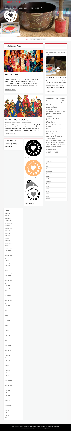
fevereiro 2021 (8, 338)
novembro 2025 (8, 223)
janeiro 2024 (8, 270)
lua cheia (48, 178)
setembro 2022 (8, 300)
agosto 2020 (8, 353)
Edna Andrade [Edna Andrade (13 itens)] (51, 107)
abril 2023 (7, 290)
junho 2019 (7, 370)
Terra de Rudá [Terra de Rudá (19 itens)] (52, 152)
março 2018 (7, 397)
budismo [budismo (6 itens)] (56, 103)
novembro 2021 (8, 318)
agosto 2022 (7, 303)
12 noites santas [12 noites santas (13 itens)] (52, 99)
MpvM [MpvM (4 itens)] (58, 136)
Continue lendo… (10, 89)
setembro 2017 (8, 407)
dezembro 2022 (8, 295)
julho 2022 (7, 305)
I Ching (48, 176)
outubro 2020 (8, 348)
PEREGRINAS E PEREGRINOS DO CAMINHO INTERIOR (16, 8)
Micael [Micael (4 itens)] (47, 131)
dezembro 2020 (8, 343)
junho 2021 (7, 330)
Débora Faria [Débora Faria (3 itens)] (56, 105)
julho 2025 (7, 233)
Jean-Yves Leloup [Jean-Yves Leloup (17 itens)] (53, 114)
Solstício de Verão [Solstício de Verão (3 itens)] (61, 144)
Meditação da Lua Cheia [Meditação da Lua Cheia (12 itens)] (55, 129)
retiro (47, 196)
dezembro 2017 (8, 405)
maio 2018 (7, 395)
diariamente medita (29, 203)
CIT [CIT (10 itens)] (61, 103)
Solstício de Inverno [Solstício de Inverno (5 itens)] (51, 144)
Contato (37, 8)
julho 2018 (7, 390)
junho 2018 (7, 392)
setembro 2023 (8, 280)
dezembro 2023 (8, 273)
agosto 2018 (7, 387)
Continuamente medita (12, 2)
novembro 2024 (8, 250)
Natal (47, 186)
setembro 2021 (8, 323)
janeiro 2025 (8, 245)
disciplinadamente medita (31, 157)
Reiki (47, 193)
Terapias (48, 198)
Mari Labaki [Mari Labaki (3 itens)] (48, 126)
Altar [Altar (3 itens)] (47, 100)
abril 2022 (7, 310)
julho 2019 (7, 368)
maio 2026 (7, 213)
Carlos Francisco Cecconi (26, 76)
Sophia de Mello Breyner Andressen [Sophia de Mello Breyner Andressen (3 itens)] (53, 146)
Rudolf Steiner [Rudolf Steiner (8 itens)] (51, 142)
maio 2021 (7, 333)
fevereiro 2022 (8, 315)
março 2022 (7, 313)
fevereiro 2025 (8, 243)
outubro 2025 (8, 225)
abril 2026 (7, 215)
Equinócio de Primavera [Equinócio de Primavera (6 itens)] (53, 111)
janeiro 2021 (7, 340)
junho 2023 (7, 288)
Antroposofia (49, 161)
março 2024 (7, 265)
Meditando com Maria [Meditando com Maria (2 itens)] (56, 126)
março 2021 (7, 335)
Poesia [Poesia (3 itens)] (64, 140)
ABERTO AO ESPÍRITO (11, 74)
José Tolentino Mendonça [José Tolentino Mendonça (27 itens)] (53, 120)
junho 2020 (7, 355)
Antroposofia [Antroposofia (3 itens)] (57, 100)
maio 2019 (7, 373)
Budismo (48, 163)
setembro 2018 (8, 385)
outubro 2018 (8, 382)
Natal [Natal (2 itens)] (62, 136)
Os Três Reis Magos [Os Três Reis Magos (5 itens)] (51, 140)
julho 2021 (7, 328)
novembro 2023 (8, 275)
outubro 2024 (8, 253)
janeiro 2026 (8, 218)
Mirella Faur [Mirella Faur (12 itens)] (54, 131)
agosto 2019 (7, 365)
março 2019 (7, 375)
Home (27, 39)
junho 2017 (7, 412)
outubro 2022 (8, 298)
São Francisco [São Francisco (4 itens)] (49, 147)
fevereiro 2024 (8, 268)
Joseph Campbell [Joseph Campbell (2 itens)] (49, 116)
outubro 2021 (8, 320)
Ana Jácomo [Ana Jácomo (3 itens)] (51, 100)
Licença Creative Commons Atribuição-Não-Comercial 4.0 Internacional (44, 426)
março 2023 (7, 293)
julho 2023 (7, 285)
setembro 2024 (8, 255)
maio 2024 (7, 263)
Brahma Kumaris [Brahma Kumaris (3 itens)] (49, 103)
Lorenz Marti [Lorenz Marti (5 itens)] (58, 125)
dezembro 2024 (8, 248)
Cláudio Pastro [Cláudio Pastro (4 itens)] (49, 105)
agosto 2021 (7, 325)
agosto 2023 (7, 283)
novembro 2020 (8, 345)
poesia (47, 191)
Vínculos (31, 8)
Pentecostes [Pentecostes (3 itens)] (59, 140)
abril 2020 (7, 358)
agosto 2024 (8, 258)
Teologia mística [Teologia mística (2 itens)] (49, 149)
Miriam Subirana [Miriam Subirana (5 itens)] (50, 134)
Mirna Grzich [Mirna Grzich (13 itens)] (51, 136)
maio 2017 (7, 415)
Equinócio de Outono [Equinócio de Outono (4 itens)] (51, 109)
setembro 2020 (8, 350)
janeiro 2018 (7, 402)
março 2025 (7, 240)
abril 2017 (7, 417)
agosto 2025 (7, 230)
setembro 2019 (8, 363)
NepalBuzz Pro (47, 428)
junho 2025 (7, 235)
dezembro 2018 (8, 377)
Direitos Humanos (50, 173)
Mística (48, 183)
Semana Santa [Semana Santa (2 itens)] (61, 142)
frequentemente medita (30, 177)
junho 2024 (7, 260)
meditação (48, 181)
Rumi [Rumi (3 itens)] (57, 142)
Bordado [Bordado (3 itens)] (62, 100)
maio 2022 (7, 308)
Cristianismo (8, 76)
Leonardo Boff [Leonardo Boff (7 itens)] (50, 125)
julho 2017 (7, 410)
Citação (48, 168)
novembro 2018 (8, 380)
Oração (47, 188)
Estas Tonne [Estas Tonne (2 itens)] (63, 111)
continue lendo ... (51, 91)
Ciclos (47, 166)
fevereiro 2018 (8, 400)
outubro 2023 (8, 278)
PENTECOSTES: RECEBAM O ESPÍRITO (16, 119)
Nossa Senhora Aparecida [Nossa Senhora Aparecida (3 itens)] (51, 138)
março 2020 (7, 360)
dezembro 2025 (8, 220)
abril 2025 (7, 238)
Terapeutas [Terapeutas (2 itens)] (54, 149)
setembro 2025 (8, 228)
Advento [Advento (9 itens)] (62, 99)
